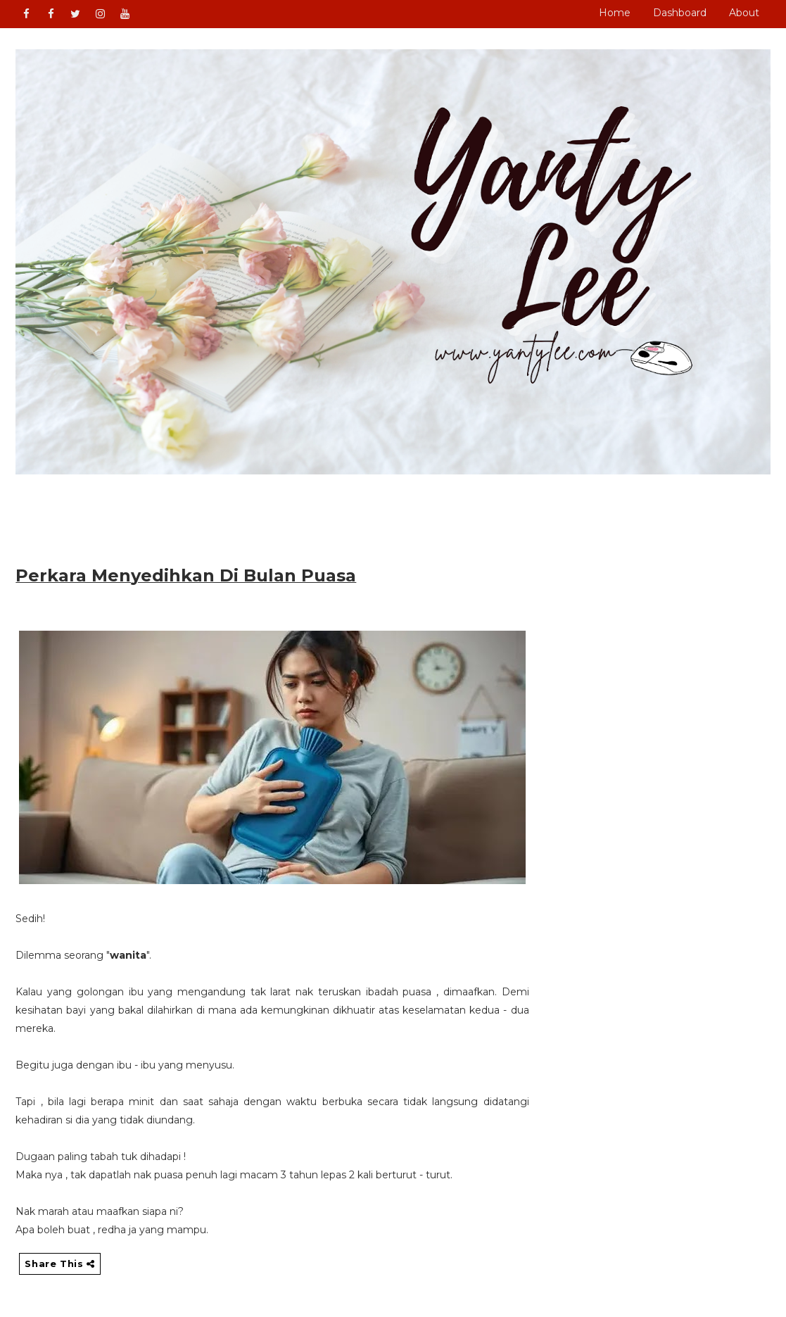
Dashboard (679, 12)
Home (614, 12)
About (744, 12)
